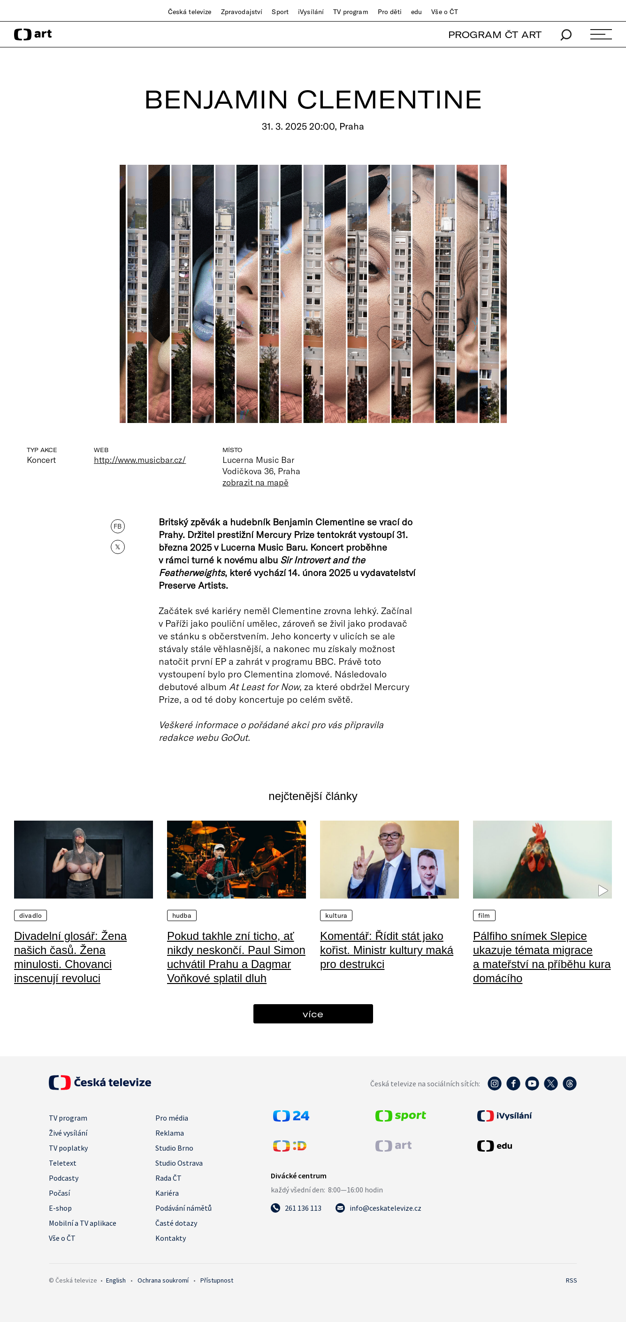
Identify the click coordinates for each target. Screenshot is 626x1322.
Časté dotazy (176, 1223)
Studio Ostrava (179, 1163)
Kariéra (167, 1193)
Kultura (336, 915)
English (116, 1280)
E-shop (60, 1208)
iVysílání (311, 12)
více (313, 1014)
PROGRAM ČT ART (495, 34)
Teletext (62, 1163)
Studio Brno (174, 1148)
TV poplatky (68, 1148)
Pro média (171, 1117)
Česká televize (190, 12)
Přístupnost (216, 1280)
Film (484, 915)
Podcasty (63, 1178)
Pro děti (390, 12)
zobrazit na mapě (255, 482)
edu (416, 12)
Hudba (181, 915)
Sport (280, 12)
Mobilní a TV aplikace (82, 1223)
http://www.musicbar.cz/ (140, 459)
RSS (571, 1280)
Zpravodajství (242, 12)
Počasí (59, 1193)
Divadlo (30, 915)
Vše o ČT (444, 12)
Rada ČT (168, 1178)
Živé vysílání (68, 1133)
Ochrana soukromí (163, 1280)
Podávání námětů (183, 1208)
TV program (350, 12)
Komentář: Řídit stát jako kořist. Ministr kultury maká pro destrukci (386, 950)
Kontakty (170, 1238)
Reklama (169, 1133)
